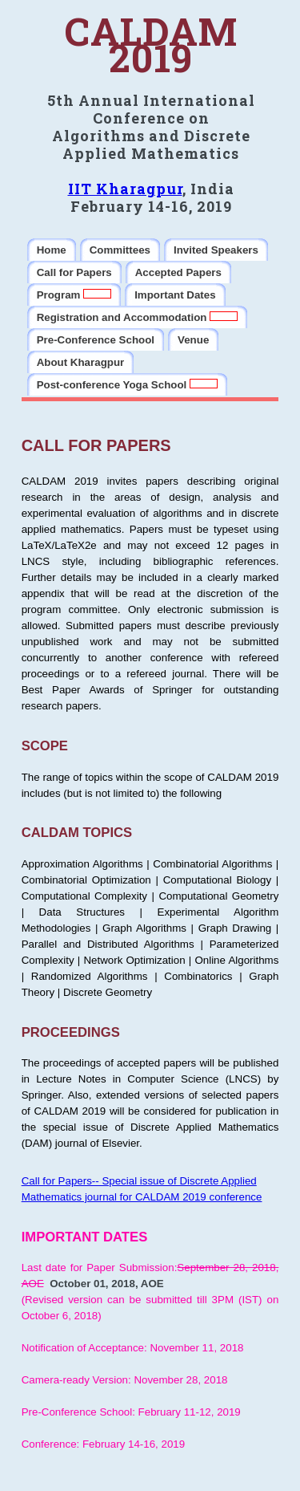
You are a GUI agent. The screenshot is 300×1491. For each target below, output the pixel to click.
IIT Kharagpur (125, 188)
